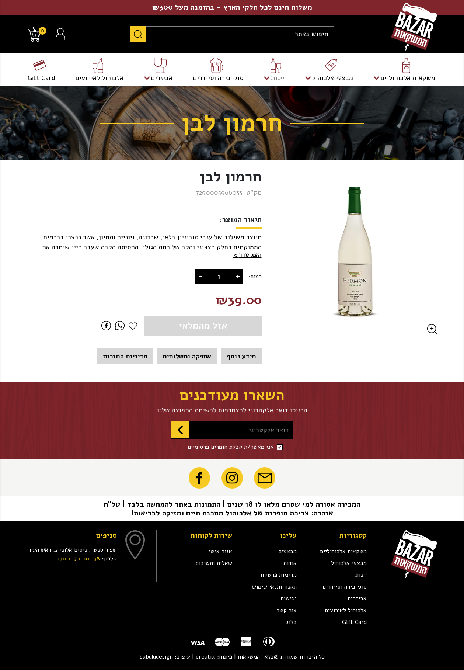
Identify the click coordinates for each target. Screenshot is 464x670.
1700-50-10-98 (78, 559)
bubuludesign (156, 657)
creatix (205, 657)
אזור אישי (220, 551)
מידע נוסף (241, 356)
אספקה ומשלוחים (187, 356)
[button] (247, 255)
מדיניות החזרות (125, 356)
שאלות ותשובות (213, 563)
